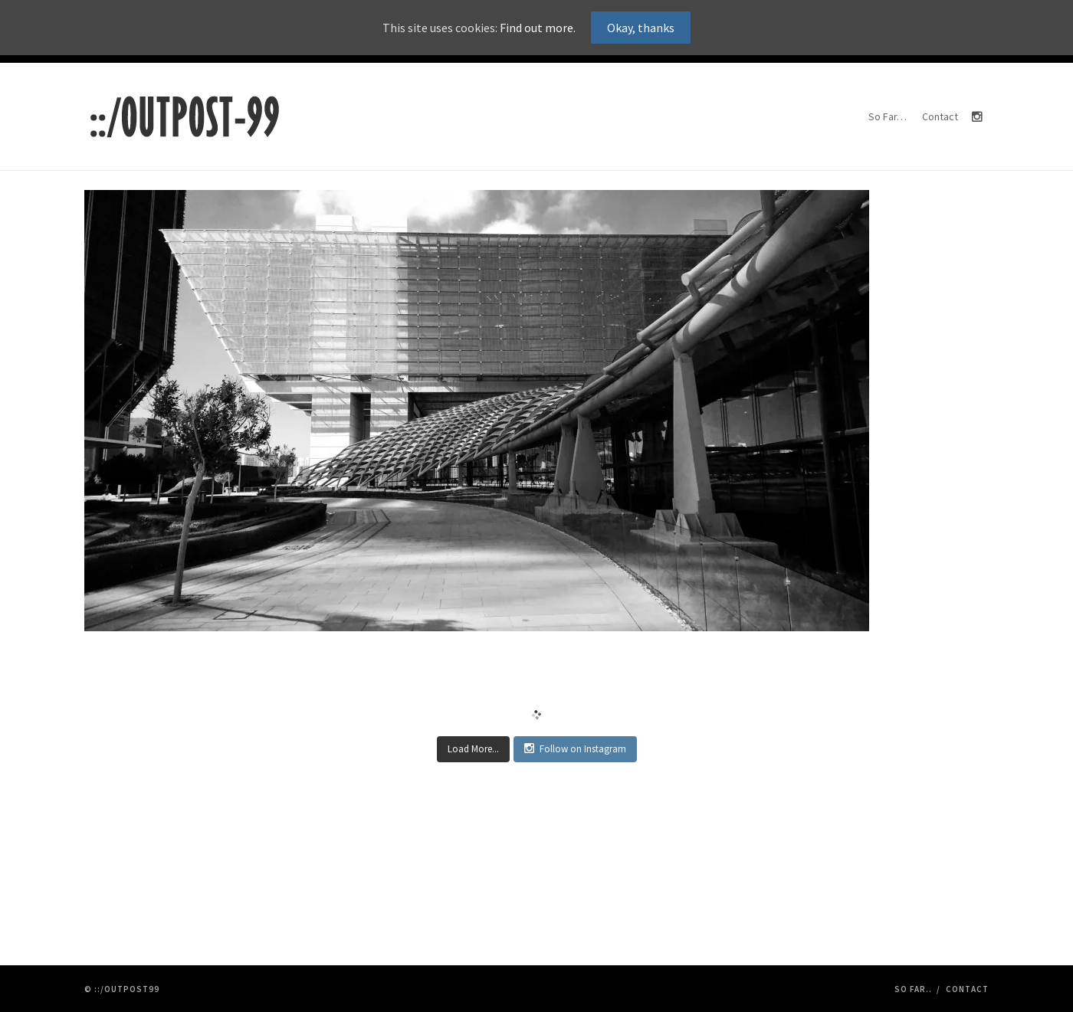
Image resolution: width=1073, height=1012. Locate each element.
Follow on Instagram (575, 748)
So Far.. (913, 989)
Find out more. (538, 27)
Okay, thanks (640, 27)
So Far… (887, 116)
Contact (940, 116)
